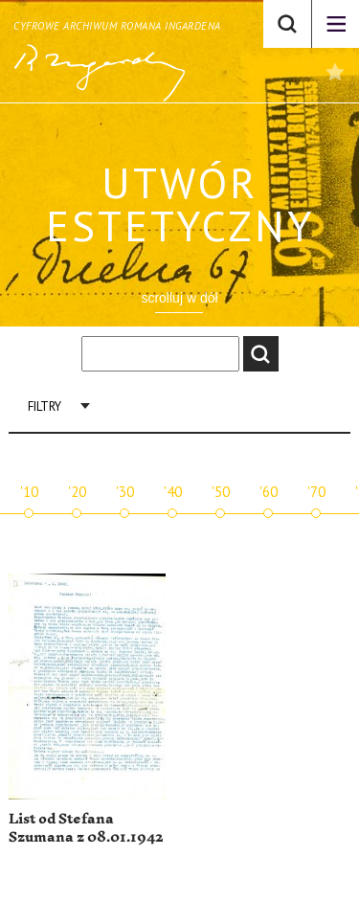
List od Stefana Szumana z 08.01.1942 (86, 828)
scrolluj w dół (179, 297)
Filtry (44, 406)
